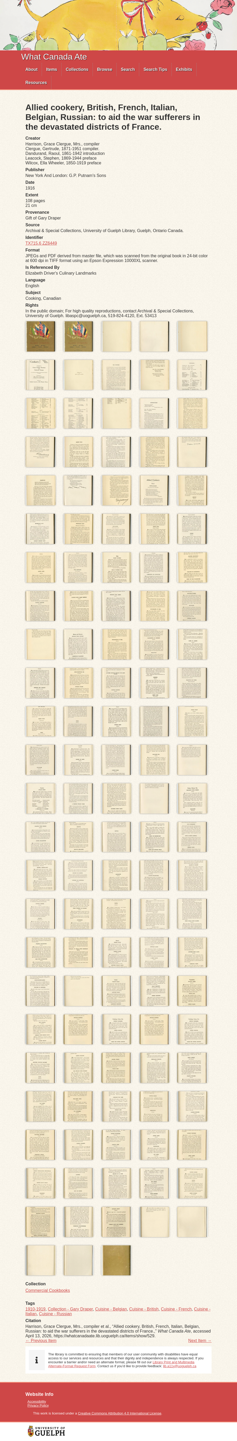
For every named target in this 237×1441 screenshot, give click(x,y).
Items (51, 69)
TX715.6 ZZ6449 (41, 243)
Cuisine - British (144, 1309)
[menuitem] (31, 69)
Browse (104, 69)
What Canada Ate (54, 56)
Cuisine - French (176, 1309)
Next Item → (200, 1340)
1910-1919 (35, 1309)
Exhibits (184, 69)
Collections (77, 69)
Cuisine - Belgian (111, 1309)
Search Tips (155, 69)
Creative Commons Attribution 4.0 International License (119, 1413)
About (31, 69)
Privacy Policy (38, 1405)
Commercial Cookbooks (47, 1290)
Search (128, 69)
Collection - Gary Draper (70, 1309)
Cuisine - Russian (55, 1314)
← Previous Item (40, 1340)
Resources (36, 82)
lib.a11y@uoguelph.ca (179, 1366)
